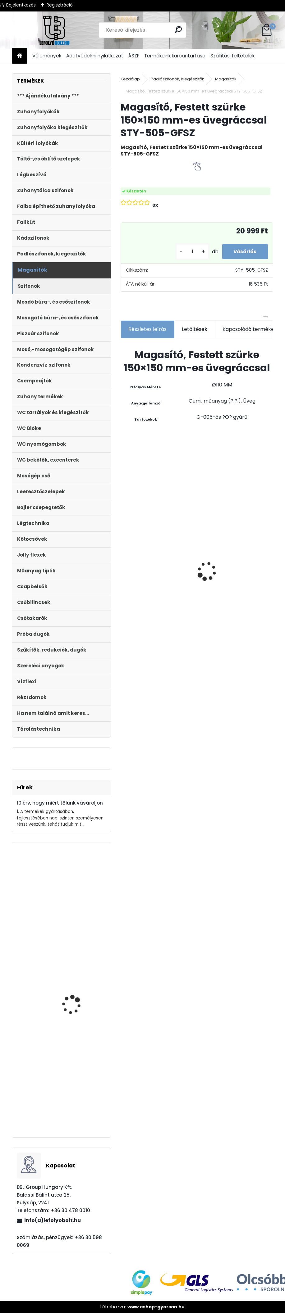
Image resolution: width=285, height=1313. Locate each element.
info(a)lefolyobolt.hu (52, 1220)
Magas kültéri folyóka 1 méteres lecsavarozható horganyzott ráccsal (146, 514)
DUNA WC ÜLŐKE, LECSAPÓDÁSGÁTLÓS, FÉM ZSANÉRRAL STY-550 (80, 990)
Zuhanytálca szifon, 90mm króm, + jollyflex (77, 916)
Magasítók (226, 79)
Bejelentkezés (21, 5)
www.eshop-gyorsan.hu (156, 1307)
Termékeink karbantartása (174, 55)
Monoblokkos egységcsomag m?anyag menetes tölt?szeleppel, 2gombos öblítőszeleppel (76, 1097)
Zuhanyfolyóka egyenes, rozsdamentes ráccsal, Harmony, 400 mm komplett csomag (245, 584)
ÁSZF (133, 55)
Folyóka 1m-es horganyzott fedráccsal (193, 522)
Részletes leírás (147, 329)
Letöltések (194, 329)
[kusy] (189, 251)
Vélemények (46, 55)
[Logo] (54, 30)
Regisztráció (60, 5)
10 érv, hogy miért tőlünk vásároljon (60, 803)
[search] (178, 29)
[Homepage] (19, 56)
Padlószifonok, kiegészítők (177, 79)
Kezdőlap (130, 79)
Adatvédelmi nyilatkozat (94, 55)
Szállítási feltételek (232, 55)
